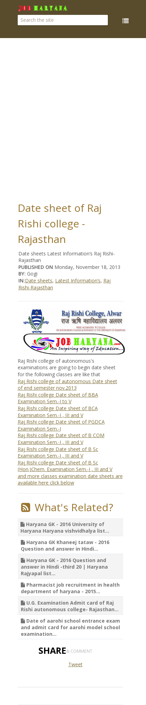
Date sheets (38, 280)
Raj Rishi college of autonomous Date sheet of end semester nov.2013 (67, 384)
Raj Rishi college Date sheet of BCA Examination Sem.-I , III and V (58, 411)
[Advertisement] (73, 118)
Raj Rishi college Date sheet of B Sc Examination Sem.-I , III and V (58, 452)
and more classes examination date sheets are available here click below (70, 479)
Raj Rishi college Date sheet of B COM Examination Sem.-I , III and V (61, 438)
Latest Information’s (78, 280)
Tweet (75, 664)
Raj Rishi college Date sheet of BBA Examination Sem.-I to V (58, 398)
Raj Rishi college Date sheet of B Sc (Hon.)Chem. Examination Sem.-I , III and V (65, 466)
